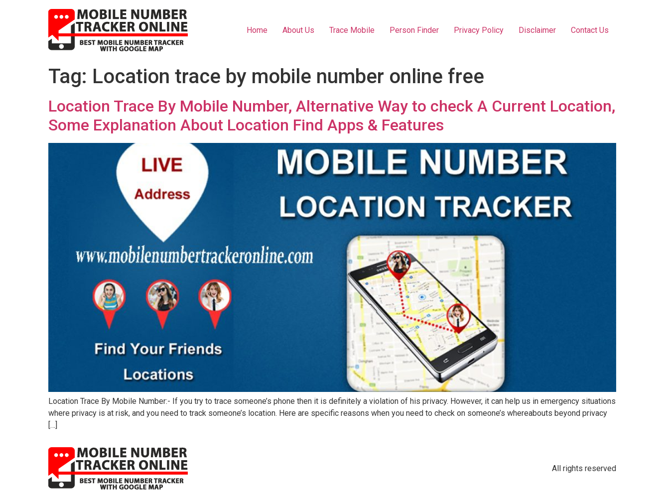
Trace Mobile (352, 30)
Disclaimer (537, 30)
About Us (298, 30)
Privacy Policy (479, 30)
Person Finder (414, 30)
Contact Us (590, 30)
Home (257, 30)
